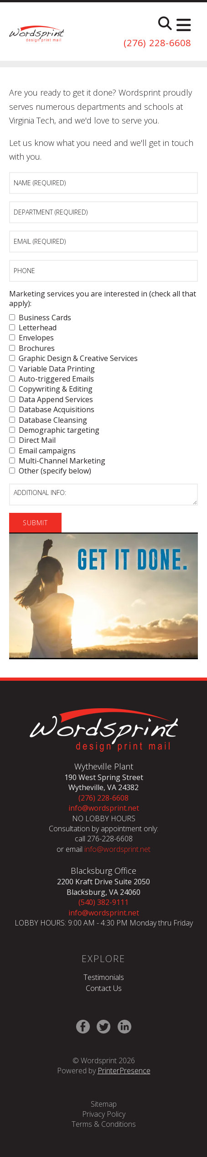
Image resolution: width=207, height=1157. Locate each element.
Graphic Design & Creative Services (73, 358)
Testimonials (103, 977)
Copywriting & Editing (51, 389)
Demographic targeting (54, 430)
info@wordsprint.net (103, 808)
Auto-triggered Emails (51, 379)
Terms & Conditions (104, 1124)
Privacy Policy (103, 1114)
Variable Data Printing (52, 369)
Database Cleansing (48, 420)
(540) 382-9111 (103, 902)
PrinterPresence (124, 1071)
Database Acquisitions (51, 409)
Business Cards (40, 317)
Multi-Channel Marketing (57, 461)
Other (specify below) (50, 471)
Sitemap (104, 1104)
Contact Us (104, 988)
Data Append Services (51, 399)
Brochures (32, 348)
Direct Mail (32, 440)
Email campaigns (42, 451)
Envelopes (31, 338)
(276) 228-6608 (157, 43)
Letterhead (33, 328)
